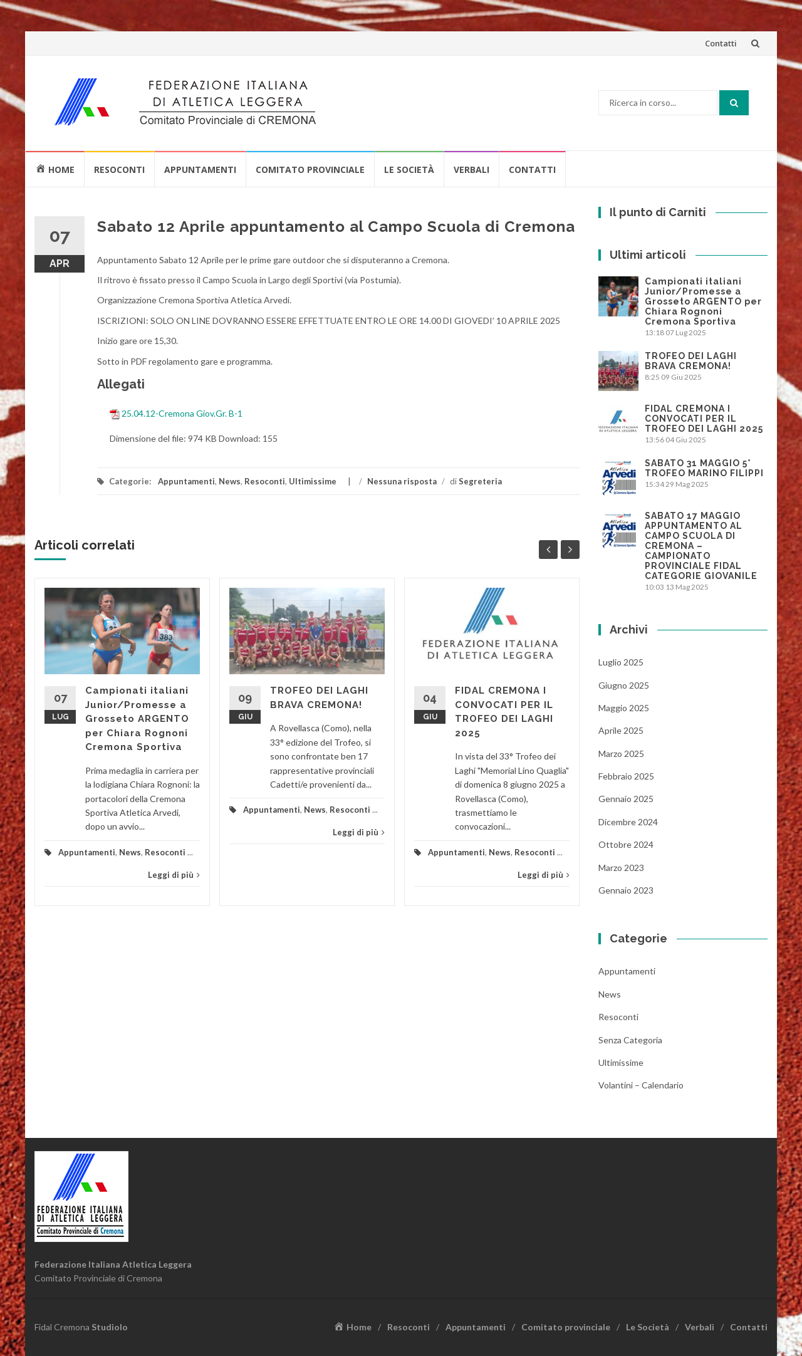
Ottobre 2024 (626, 844)
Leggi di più (174, 875)
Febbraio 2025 (626, 776)
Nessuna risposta (402, 481)
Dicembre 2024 (628, 821)
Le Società (409, 169)
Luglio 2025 (620, 662)
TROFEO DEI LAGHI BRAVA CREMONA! (691, 361)
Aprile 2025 (620, 730)
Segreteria (480, 481)
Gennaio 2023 (626, 890)
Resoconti (119, 169)
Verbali (471, 169)
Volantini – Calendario (641, 1085)
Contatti (721, 43)
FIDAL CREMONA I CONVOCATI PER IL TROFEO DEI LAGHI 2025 (704, 419)
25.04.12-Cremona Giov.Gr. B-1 (182, 412)
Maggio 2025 (623, 707)
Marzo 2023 (621, 867)
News (230, 481)
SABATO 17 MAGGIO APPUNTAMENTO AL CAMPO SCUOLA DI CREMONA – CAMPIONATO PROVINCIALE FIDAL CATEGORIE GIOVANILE (701, 546)
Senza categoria (630, 1040)
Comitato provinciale (310, 169)
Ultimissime (312, 481)
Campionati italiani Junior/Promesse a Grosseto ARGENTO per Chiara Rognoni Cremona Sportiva (137, 719)
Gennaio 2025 (626, 798)
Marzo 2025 (621, 753)
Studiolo (109, 1327)
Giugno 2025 (623, 685)
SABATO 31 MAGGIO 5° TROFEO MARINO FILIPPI (704, 468)
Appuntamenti (200, 169)
